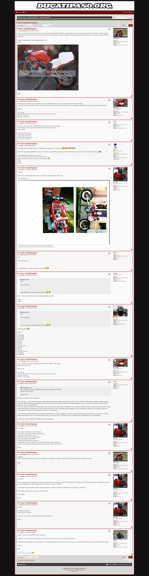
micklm (114, 540)
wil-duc (114, 121)
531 (117, 185)
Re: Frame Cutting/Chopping (27, 99)
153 (117, 319)
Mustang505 (116, 38)
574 (117, 276)
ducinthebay (116, 107)
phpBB (69, 568)
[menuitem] (25, 12)
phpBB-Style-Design (80, 569)
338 (117, 254)
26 (116, 123)
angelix (114, 252)
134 (117, 40)
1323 (117, 110)
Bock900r (115, 317)
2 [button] (129, 25)
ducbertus (115, 182)
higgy (114, 149)
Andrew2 (115, 273)
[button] (132, 25)
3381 (117, 153)
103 (117, 542)
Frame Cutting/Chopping (26, 23)
